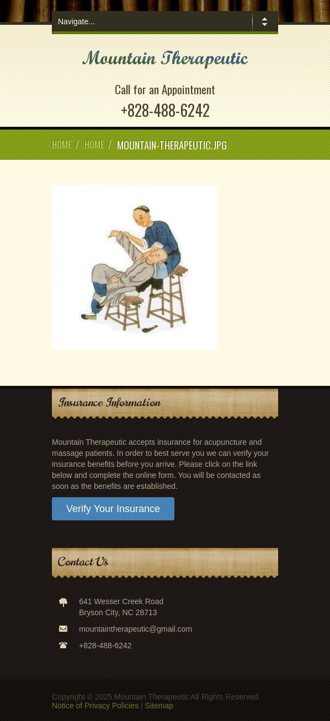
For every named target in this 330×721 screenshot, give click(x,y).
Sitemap (159, 705)
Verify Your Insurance (113, 508)
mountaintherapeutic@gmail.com (135, 629)
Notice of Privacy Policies (95, 705)
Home (61, 144)
